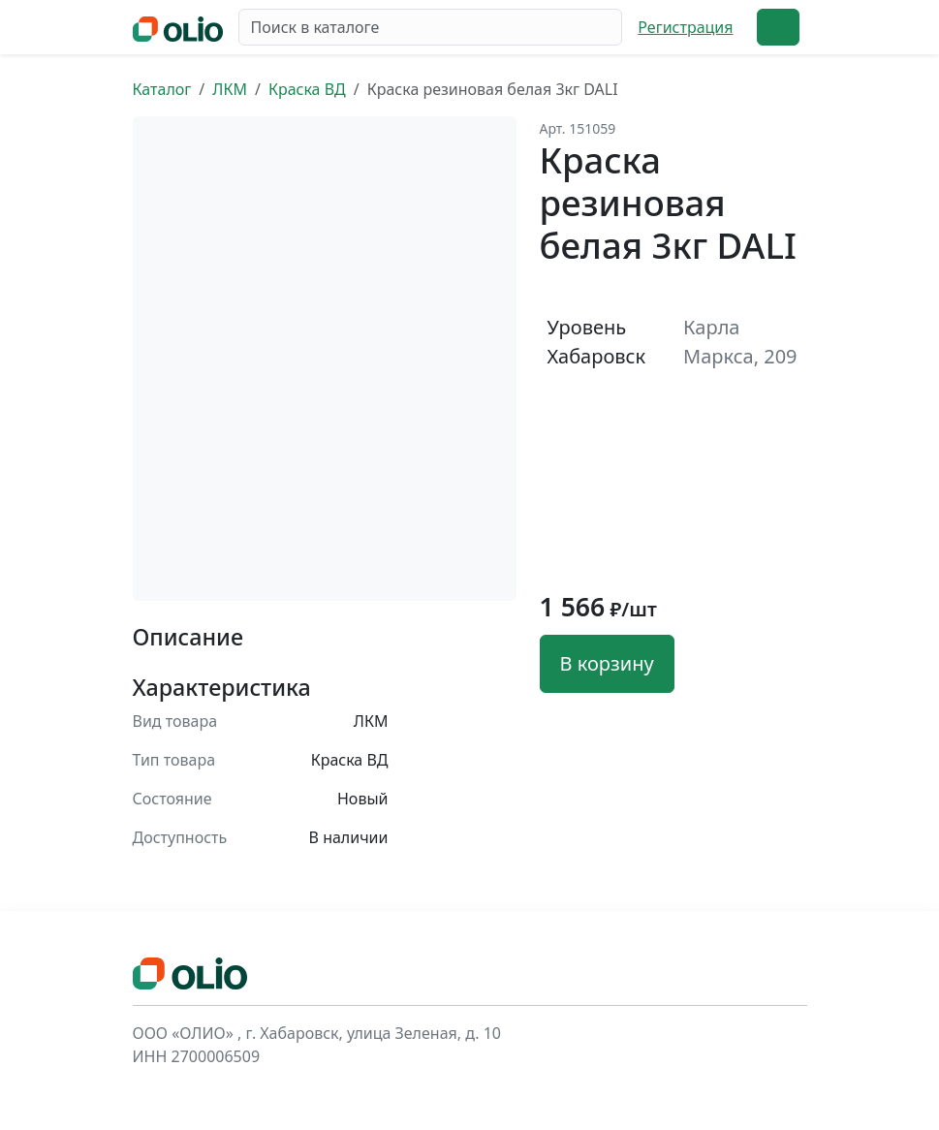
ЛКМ (229, 89)
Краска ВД (307, 89)
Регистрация (685, 27)
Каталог (162, 89)
